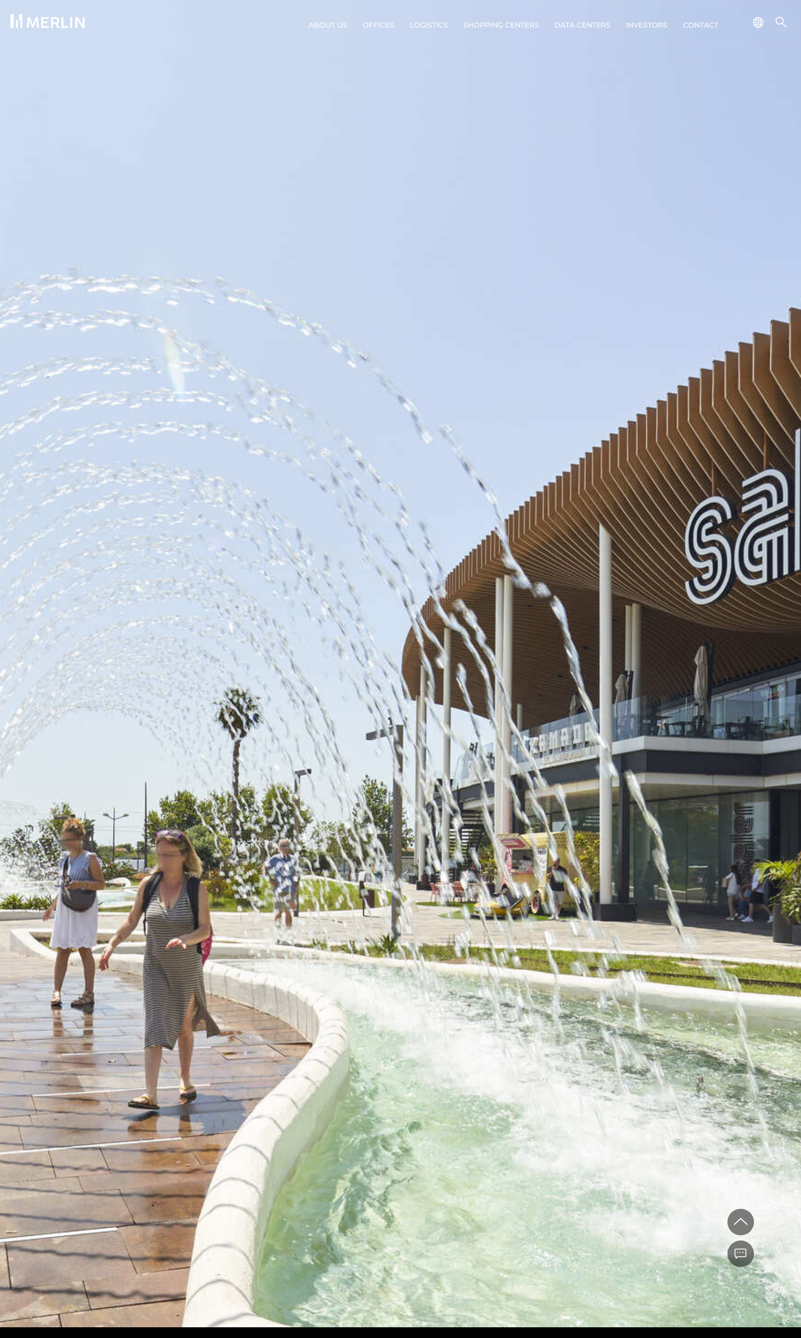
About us (328, 25)
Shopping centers (501, 25)
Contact (700, 25)
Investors (647, 25)
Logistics (429, 25)
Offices (378, 25)
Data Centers (582, 25)
